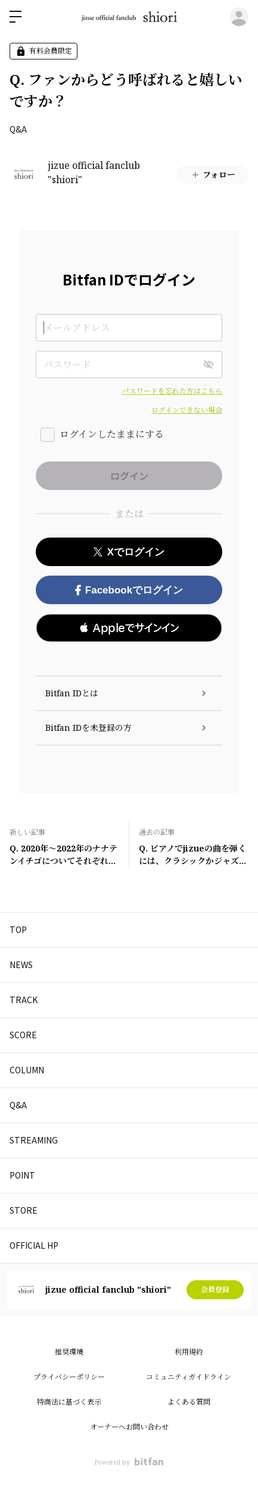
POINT (22, 1175)
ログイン (238, 16)
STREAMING (34, 1140)
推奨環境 (69, 1352)
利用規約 (189, 1352)
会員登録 (215, 1289)
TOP (18, 929)
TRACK (24, 1000)
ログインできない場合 (186, 410)
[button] (129, 628)
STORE (24, 1210)
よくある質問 (188, 1402)
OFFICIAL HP (34, 1245)
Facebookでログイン (129, 590)
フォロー (213, 174)
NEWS (21, 964)
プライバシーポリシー (69, 1377)
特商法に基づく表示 (69, 1402)
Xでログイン (129, 552)
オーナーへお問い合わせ (129, 1427)
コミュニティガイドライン (188, 1377)
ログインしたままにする (112, 434)
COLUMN (27, 1070)
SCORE (23, 1035)
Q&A (18, 129)
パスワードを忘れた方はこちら (172, 391)
